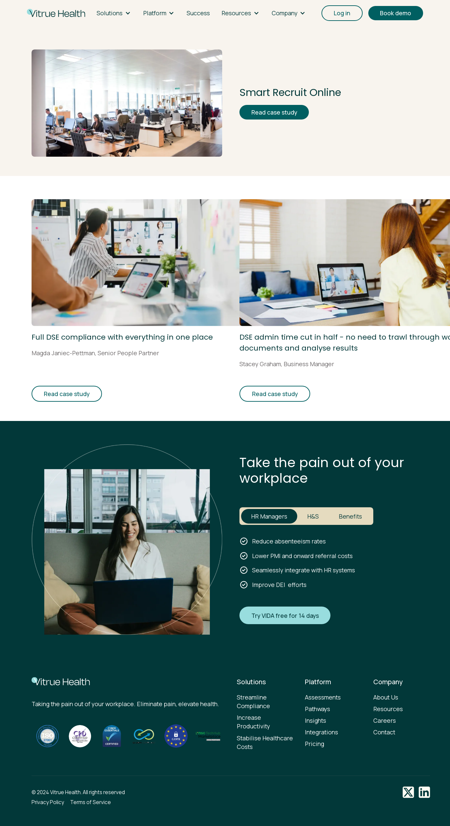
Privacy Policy (48, 802)
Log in (342, 13)
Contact (384, 732)
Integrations (321, 732)
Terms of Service (90, 802)
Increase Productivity (253, 721)
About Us (385, 697)
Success (198, 13)
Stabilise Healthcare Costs (265, 742)
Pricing (314, 744)
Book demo (395, 13)
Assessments (323, 697)
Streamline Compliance (253, 701)
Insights (315, 720)
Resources (388, 709)
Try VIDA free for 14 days (285, 616)
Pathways (317, 709)
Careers (384, 720)
